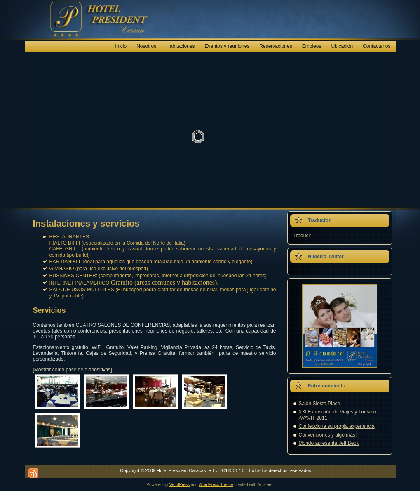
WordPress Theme (216, 484)
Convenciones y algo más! (328, 435)
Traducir (302, 235)
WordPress (179, 484)
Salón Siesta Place (319, 403)
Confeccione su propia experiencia (337, 426)
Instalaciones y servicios (86, 223)
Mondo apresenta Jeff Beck (329, 443)
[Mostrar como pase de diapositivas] (72, 370)
